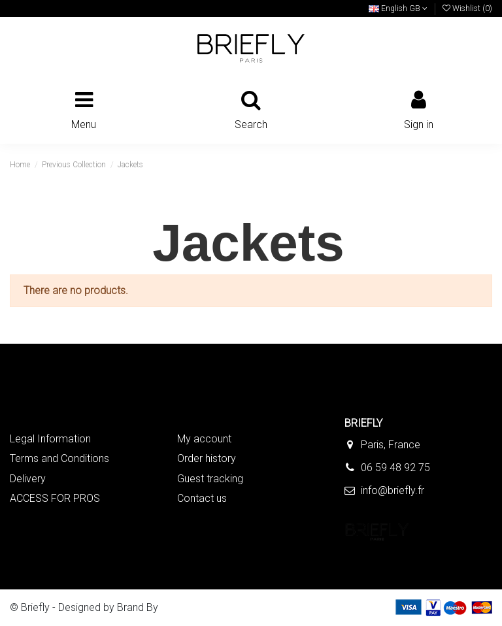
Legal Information (50, 439)
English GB (398, 8)
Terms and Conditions (59, 458)
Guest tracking (210, 478)
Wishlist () (467, 8)
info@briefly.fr (392, 490)
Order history (206, 458)
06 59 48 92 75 (395, 467)
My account (204, 439)
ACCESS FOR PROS (55, 498)
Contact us (202, 498)
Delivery (28, 478)
